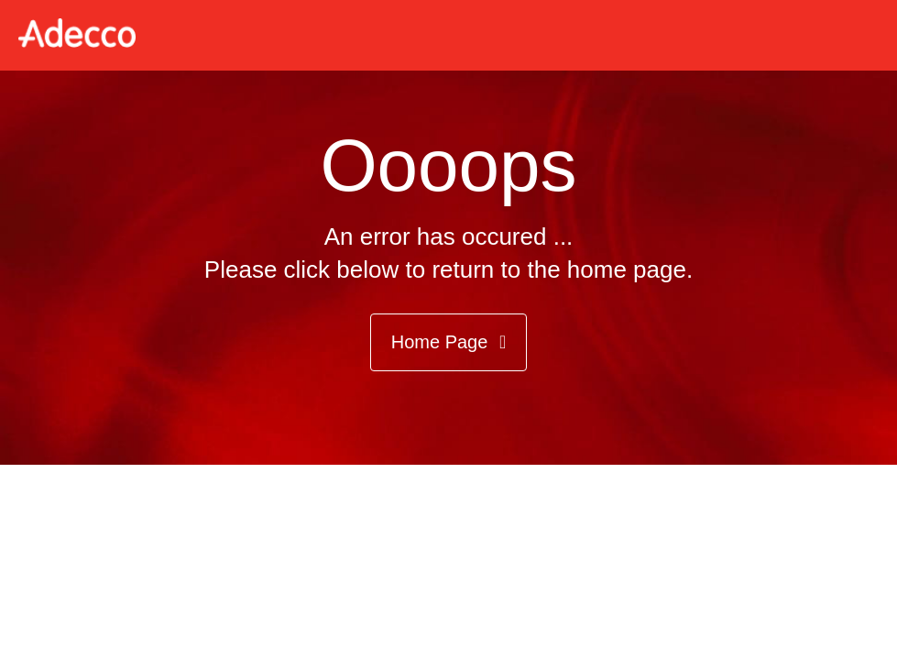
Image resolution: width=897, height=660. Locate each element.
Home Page (449, 342)
